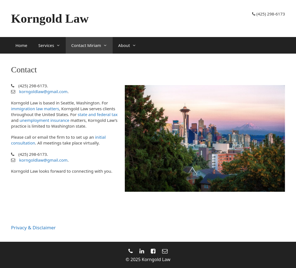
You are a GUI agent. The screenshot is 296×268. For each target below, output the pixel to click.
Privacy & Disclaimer (33, 227)
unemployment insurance (44, 120)
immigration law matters (35, 108)
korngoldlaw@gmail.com (43, 91)
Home (21, 45)
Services (52, 45)
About (130, 45)
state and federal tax (98, 114)
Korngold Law (50, 18)
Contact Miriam (92, 45)
